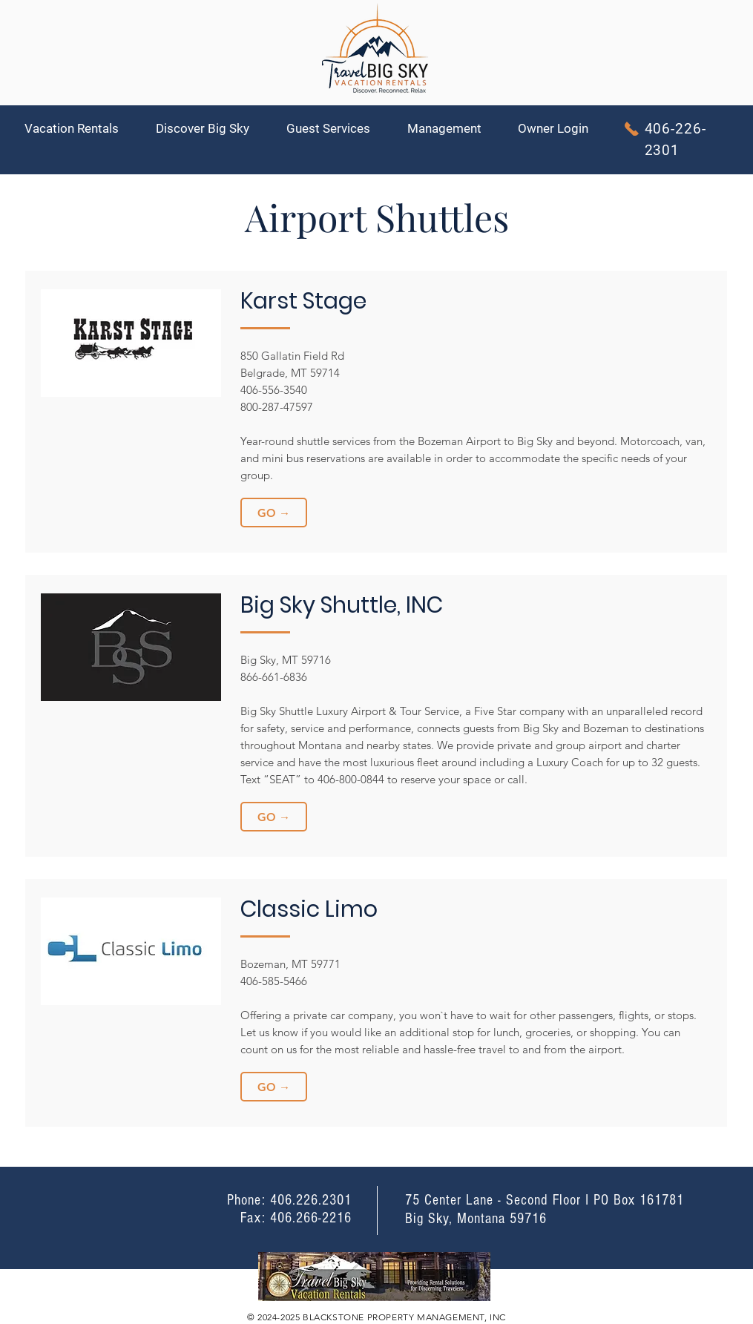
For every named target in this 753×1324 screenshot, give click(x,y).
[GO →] (273, 512)
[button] (79, 129)
